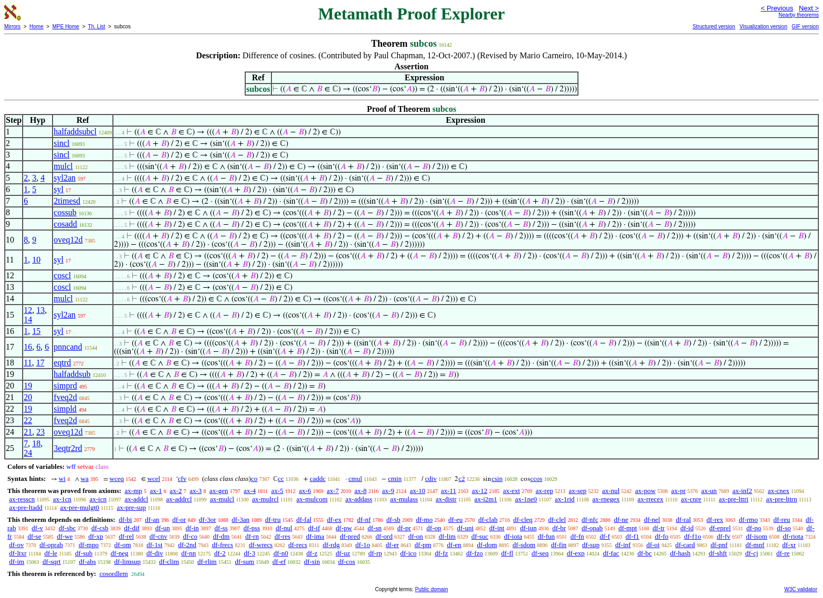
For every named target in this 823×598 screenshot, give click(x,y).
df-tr (658, 528)
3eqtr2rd (68, 448)
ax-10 (418, 491)
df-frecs (222, 545)
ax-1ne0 (526, 499)
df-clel (557, 519)
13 (40, 310)
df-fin (559, 545)
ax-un (709, 491)
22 (28, 420)
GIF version (805, 26)
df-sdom (524, 545)
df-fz (441, 553)
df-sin (312, 561)
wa (85, 478)
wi (62, 478)
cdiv (431, 478)
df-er (392, 545)
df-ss (221, 528)
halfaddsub (72, 374)
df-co (190, 536)
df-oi (652, 545)
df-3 (250, 553)
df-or (179, 519)
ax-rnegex (606, 499)
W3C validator (800, 589)
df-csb (100, 528)
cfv (182, 478)
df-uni (465, 528)
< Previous (777, 8)
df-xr (789, 545)
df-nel (652, 519)
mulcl (63, 166)
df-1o (362, 545)
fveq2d (65, 397)
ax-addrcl (179, 499)
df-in (192, 528)
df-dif (132, 528)
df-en (454, 545)
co (254, 478)
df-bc (644, 553)
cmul (355, 478)
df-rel (126, 536)
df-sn (374, 528)
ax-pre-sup (131, 507)
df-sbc (67, 528)
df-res (282, 536)
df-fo (662, 536)
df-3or (207, 519)
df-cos (346, 561)
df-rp (375, 553)
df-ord (384, 536)
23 (40, 431)
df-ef (279, 561)
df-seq (540, 553)
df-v (37, 528)
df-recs (297, 545)
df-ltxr (17, 553)
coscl (62, 275)
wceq (117, 478)
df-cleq (523, 519)
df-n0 (280, 553)
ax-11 (448, 491)
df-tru (273, 519)
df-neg (120, 553)
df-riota (793, 536)
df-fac (611, 553)
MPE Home (65, 26)
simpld (65, 408)
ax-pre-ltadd (26, 507)
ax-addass (358, 499)
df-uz (343, 553)
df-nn (188, 553)
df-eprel (720, 528)
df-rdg (331, 545)
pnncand (68, 346)
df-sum (244, 561)
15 (36, 331)
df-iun (528, 528)
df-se (34, 536)
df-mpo (89, 545)
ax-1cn (62, 499)
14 (28, 319)
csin (496, 478)
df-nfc (590, 519)
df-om (122, 545)
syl (59, 189)
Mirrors (12, 26)
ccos (536, 478)
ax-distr (446, 499)
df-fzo (474, 553)
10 (36, 259)
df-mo (424, 519)
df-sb (393, 519)
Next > (809, 8)
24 (28, 452)
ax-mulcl (222, 499)
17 (40, 362)
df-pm (423, 545)
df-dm (221, 536)
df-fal (303, 519)
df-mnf (754, 545)
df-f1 (632, 536)
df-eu (455, 519)
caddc (317, 478)
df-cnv (158, 536)
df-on (415, 536)
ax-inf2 (742, 491)
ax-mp (133, 491)
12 (28, 310)
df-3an (240, 519)
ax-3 (195, 491)
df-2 (220, 553)
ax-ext (511, 491)
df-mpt (627, 528)
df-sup (590, 545)
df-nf (364, 519)
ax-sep (577, 491)
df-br (559, 528)
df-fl (507, 553)
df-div (154, 553)
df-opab (592, 528)
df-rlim (207, 561)
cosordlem (113, 574)
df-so (784, 528)
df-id (686, 528)
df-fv (724, 536)
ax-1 (156, 491)
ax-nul (610, 491)
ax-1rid (565, 499)
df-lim (447, 536)
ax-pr (678, 491)
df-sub (83, 553)
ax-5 (277, 491)
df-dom (487, 545)
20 (28, 397)
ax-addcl (136, 499)
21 (28, 431)
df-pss (252, 528)
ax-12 (480, 491)
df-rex (714, 519)
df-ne (621, 519)
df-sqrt (52, 561)
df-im (16, 561)
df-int (496, 528)
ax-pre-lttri (733, 499)
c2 (461, 478)
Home (36, 26)
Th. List (96, 26)
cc (281, 478)
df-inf (623, 545)
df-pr (404, 528)
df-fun (546, 536)
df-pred (350, 536)
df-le (50, 553)
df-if (314, 528)
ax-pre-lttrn (781, 499)
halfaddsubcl (75, 131)
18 (36, 443)
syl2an (65, 177)
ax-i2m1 (485, 499)
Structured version (713, 26)
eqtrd (62, 362)
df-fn (577, 536)
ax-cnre (691, 499)
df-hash (680, 553)
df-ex (334, 519)
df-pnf (719, 545)
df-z (312, 553)
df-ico (408, 553)
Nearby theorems (798, 15)
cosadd (65, 223)
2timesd (67, 200)
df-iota (513, 536)
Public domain (431, 589)
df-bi (125, 519)
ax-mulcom (312, 499)
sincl (61, 143)
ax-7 (332, 491)
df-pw (344, 528)
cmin (395, 478)
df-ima (315, 536)
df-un (162, 528)
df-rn (252, 536)
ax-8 (360, 491)
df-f (605, 536)
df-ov (16, 545)
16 (28, 346)
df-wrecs (260, 545)
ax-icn (98, 499)
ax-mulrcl (265, 499)
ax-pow (645, 491)
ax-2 (176, 491)
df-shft (718, 553)
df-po (753, 528)
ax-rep (544, 491)
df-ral (683, 519)
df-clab (488, 519)
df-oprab (51, 545)
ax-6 (305, 491)
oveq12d (68, 239)
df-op (434, 528)
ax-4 (250, 491)
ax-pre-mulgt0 (79, 507)
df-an (152, 519)
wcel (154, 478)
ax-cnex (778, 491)
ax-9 (388, 491)
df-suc (480, 536)
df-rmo (748, 519)
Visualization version (763, 26)
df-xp (95, 536)
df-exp (576, 553)
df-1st (154, 545)
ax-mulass (404, 499)
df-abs (87, 561)
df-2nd (187, 545)
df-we (64, 536)
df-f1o (692, 536)
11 (27, 362)
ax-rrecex (650, 499)
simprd (65, 385)
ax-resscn (22, 499)
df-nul (284, 528)
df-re (782, 553)
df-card (685, 545)
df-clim (169, 561)
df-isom (756, 536)
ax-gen (218, 491)
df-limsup (127, 561)
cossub (65, 212)
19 (28, 385)
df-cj (751, 553)
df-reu (781, 519)
